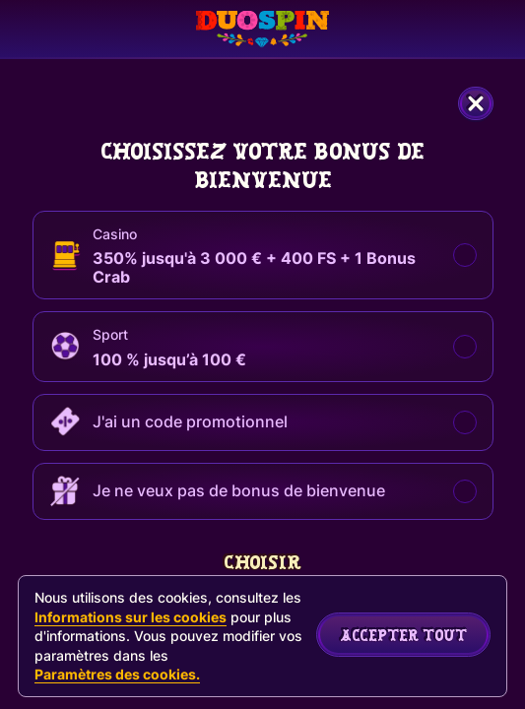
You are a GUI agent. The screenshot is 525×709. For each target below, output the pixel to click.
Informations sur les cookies (130, 617)
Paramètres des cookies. (117, 674)
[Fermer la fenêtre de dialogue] (475, 104)
